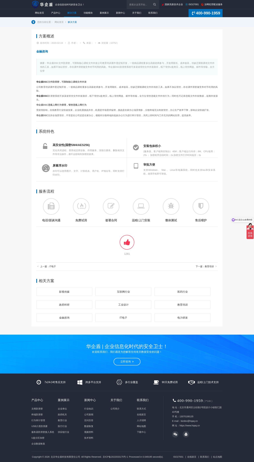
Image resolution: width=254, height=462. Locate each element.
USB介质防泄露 (39, 426)
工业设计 (123, 304)
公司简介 (115, 408)
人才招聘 (141, 420)
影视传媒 (64, 291)
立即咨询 (127, 361)
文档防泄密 (37, 408)
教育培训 (182, 304)
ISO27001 (192, 4)
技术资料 (88, 438)
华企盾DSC (42, 82)
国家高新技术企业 (172, 4)
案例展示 (104, 13)
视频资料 (88, 432)
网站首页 (39, 13)
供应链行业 (63, 432)
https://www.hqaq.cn (189, 425)
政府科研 (64, 304)
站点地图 (217, 457)
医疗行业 (62, 426)
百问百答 (88, 420)
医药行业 (182, 291)
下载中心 (141, 432)
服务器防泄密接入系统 (42, 432)
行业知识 (88, 408)
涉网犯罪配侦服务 (212, 4)
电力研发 (182, 317)
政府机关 (62, 414)
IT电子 (123, 317)
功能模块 (88, 13)
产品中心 (55, 13)
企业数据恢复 (38, 443)
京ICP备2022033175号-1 (115, 457)
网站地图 (141, 426)
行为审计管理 (38, 420)
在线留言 (141, 414)
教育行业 (62, 420)
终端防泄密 (37, 414)
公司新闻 (88, 414)
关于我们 (136, 13)
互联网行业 (123, 291)
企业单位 (62, 408)
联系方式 (141, 408)
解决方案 (71, 13)
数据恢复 (88, 426)
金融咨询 (64, 317)
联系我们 (152, 13)
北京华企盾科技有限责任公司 (65, 457)
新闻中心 (120, 13)
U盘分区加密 (37, 438)
